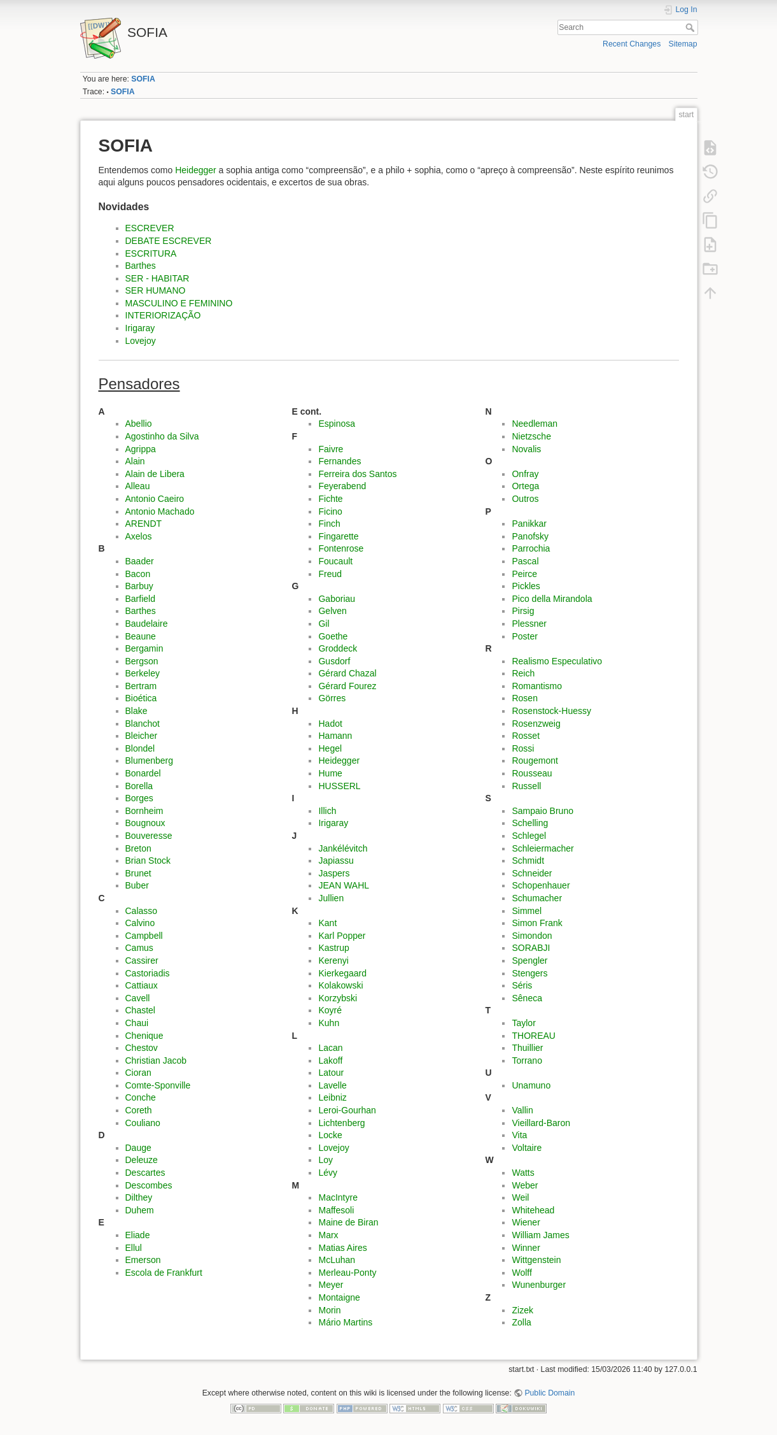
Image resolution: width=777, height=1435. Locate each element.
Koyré (330, 1010)
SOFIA (143, 79)
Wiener (526, 1222)
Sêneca (527, 998)
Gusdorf (334, 661)
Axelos (138, 536)
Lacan (330, 1048)
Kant (327, 923)
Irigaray (140, 328)
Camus (139, 948)
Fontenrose (340, 548)
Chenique (144, 1036)
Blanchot (142, 723)
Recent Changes (632, 43)
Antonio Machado (160, 511)
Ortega (525, 486)
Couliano (142, 1123)
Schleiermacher (542, 848)
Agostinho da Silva (162, 436)
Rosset (526, 736)
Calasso (141, 911)
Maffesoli (336, 1210)
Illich (327, 811)
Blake (136, 711)
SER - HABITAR (157, 278)
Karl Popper (341, 936)
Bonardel (143, 773)
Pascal (525, 561)
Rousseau (532, 773)
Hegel (330, 748)
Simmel (527, 911)
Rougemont (534, 760)
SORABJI (531, 948)
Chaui (137, 1023)
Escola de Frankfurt (163, 1272)
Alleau (137, 486)
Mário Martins (345, 1322)
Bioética (141, 698)
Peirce (524, 574)
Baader (139, 561)
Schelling (530, 823)
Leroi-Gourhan (346, 1110)
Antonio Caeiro (155, 499)
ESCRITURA (151, 253)
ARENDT (143, 523)
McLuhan (336, 1260)
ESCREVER (149, 228)
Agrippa (140, 449)
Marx (328, 1235)
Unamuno (531, 1085)
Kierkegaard (342, 973)
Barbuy (139, 586)
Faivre (330, 449)
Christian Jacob (156, 1060)
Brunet (138, 873)
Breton (138, 848)
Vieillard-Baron (541, 1123)
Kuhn (328, 1023)
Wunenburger (539, 1285)
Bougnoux (145, 823)
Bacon (138, 574)
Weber (525, 1185)
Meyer (330, 1285)
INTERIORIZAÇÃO (163, 315)
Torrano (527, 1060)
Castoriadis (147, 973)
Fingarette (338, 536)
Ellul (133, 1248)
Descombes (148, 1185)
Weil (520, 1197)
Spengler (529, 960)
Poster (524, 636)
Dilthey (139, 1197)
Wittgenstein (536, 1260)
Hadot (330, 723)
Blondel (140, 748)
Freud (330, 574)
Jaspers (333, 873)
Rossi (523, 748)
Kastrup (333, 948)
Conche (140, 1097)
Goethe (332, 636)
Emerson (143, 1260)
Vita (519, 1135)
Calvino (140, 923)
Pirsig (523, 611)
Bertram (141, 686)
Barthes (140, 266)
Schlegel (529, 836)
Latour (331, 1072)
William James (540, 1235)
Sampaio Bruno (542, 811)
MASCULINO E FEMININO (179, 303)
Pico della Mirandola (552, 599)
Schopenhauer (541, 885)
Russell (526, 786)
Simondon (532, 936)
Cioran (138, 1072)
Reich (523, 673)
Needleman (534, 423)
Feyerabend (342, 486)
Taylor (523, 1023)
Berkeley (142, 673)
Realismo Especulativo (557, 661)
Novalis (526, 449)
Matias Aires (342, 1248)
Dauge (138, 1148)
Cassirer (141, 960)
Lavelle (332, 1085)
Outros (525, 499)
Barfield (140, 599)
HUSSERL (339, 786)
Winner (526, 1248)
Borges (139, 798)
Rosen (524, 698)
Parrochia (531, 548)
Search (691, 27)
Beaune (140, 636)
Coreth (138, 1110)
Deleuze (141, 1160)
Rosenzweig (536, 723)
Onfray (525, 474)
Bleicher (141, 736)
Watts (523, 1172)
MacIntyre (337, 1197)
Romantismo (537, 686)
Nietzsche (531, 436)
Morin (329, 1310)
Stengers (529, 973)
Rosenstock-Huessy (551, 711)
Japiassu (335, 860)
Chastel (140, 1010)
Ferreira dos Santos (357, 474)
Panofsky (530, 536)
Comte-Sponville (158, 1085)
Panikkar (529, 523)
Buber (137, 885)
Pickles (526, 586)
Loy (325, 1160)
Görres (332, 698)
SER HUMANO (155, 290)
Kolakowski (340, 985)
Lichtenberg (341, 1123)
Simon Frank (537, 923)
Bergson (141, 661)
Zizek (522, 1310)
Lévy (327, 1172)
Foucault (335, 561)
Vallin (522, 1110)
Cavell (137, 998)
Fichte (330, 499)
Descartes (145, 1172)
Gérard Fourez (347, 686)
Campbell (144, 936)
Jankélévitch (342, 848)
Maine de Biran (348, 1222)
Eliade (137, 1235)
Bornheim (144, 811)
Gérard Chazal (347, 673)
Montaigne (339, 1297)
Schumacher (537, 898)
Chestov (141, 1048)
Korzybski (337, 998)
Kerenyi (333, 960)
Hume (330, 773)
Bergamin (144, 648)
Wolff (521, 1272)
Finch (329, 523)
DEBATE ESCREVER (168, 241)
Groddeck (337, 648)
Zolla (521, 1322)
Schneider (532, 873)
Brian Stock (148, 860)
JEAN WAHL (343, 885)
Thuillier (527, 1048)
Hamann (335, 736)
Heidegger (195, 170)
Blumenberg (149, 760)
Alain (135, 461)
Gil (323, 623)
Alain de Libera (155, 474)
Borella (139, 786)
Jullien (331, 898)
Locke (330, 1135)
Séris (522, 985)
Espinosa (336, 423)
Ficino (330, 511)
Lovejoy (140, 341)
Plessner (529, 623)
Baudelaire (146, 623)
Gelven (332, 611)
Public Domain (549, 1393)
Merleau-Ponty (347, 1272)
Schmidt (528, 860)
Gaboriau (336, 599)
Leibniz (332, 1097)
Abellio (138, 423)
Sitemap (683, 43)
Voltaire (527, 1148)
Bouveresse (148, 836)
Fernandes (339, 461)
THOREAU (533, 1036)
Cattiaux (141, 985)
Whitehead (533, 1210)
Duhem (139, 1210)
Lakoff (330, 1060)
